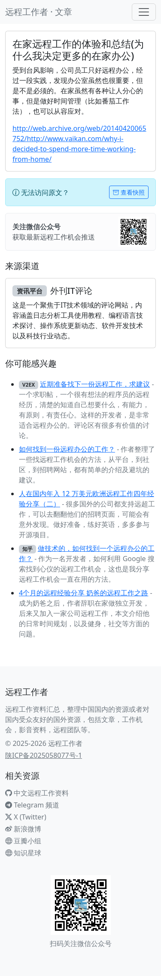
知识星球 (23, 853)
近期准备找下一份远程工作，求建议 (95, 384)
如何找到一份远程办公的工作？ (67, 449)
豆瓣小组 (23, 841)
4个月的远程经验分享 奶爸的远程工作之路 (83, 592)
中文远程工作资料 (37, 793)
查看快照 (129, 192)
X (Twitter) (25, 817)
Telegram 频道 (32, 805)
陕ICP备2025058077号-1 (43, 755)
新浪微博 (23, 829)
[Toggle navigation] (144, 12)
